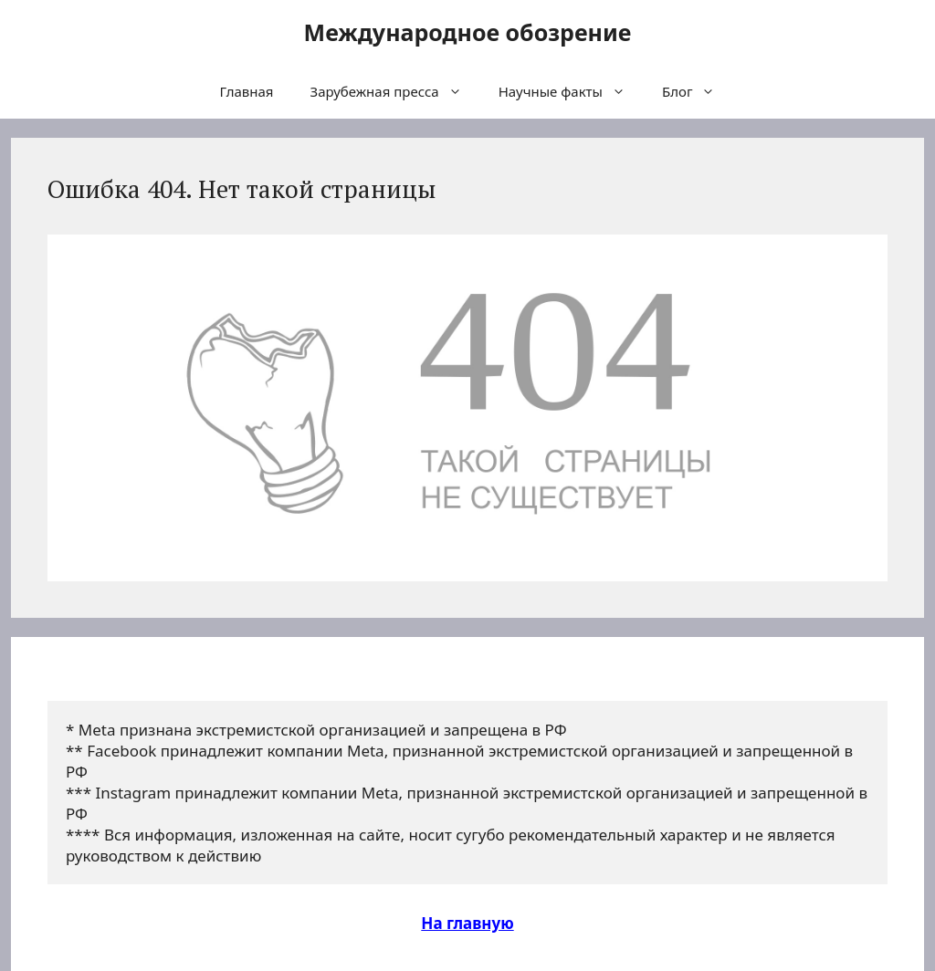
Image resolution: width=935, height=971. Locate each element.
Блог (698, 91)
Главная (247, 91)
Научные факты (571, 91)
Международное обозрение (468, 31)
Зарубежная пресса (395, 91)
